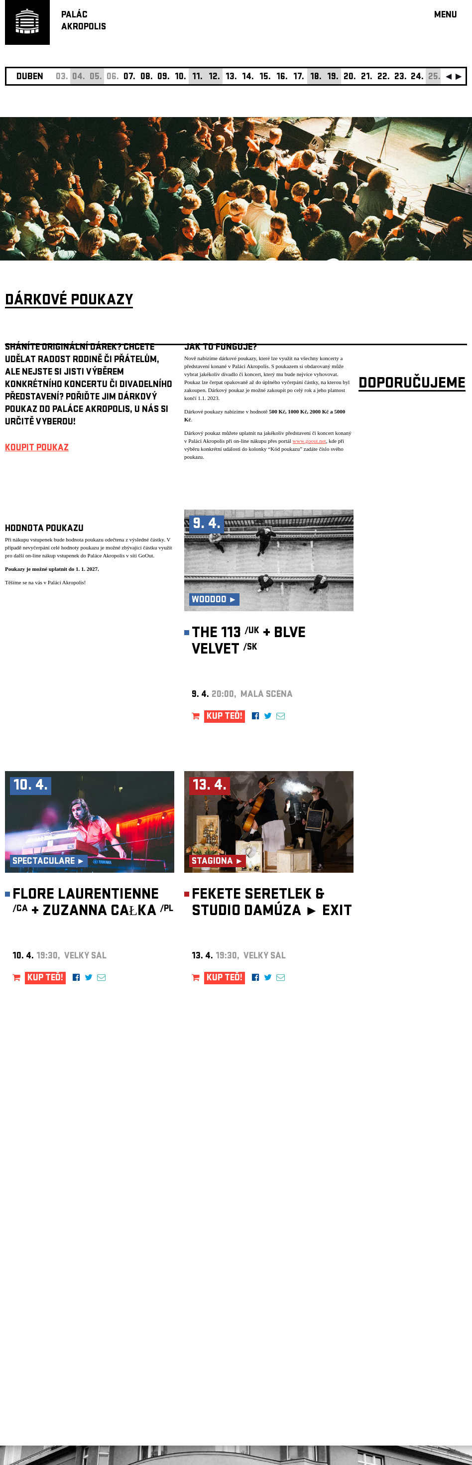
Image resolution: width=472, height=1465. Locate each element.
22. (383, 77)
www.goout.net (309, 441)
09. (163, 77)
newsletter (402, 1213)
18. (316, 77)
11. (197, 77)
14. (248, 77)
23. (400, 77)
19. (333, 77)
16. (282, 77)
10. (180, 77)
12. (214, 77)
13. (231, 77)
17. (298, 77)
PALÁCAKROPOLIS (83, 21)
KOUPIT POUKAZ (37, 448)
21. (366, 77)
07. (129, 77)
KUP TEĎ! (224, 717)
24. (417, 77)
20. (350, 77)
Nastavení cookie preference (44, 1329)
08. (146, 77)
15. (265, 77)
